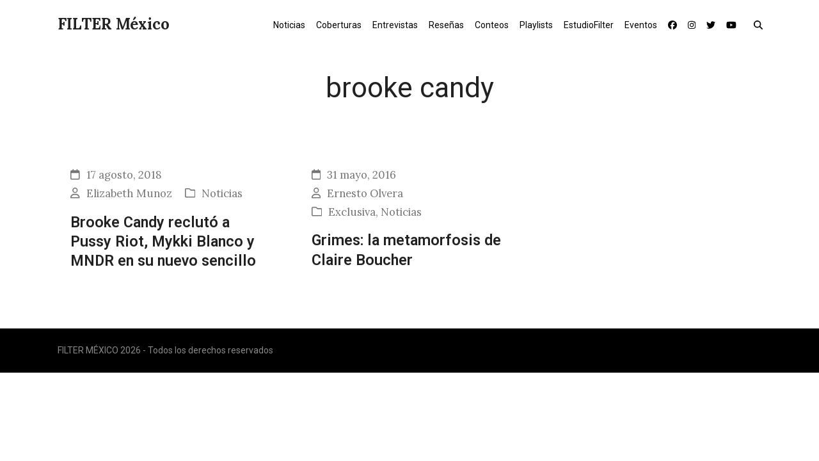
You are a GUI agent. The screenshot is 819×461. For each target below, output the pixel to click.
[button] (761, 24)
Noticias (222, 193)
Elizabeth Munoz (129, 193)
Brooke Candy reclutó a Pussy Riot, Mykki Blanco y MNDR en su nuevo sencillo (163, 241)
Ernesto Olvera (365, 193)
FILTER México (114, 24)
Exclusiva (352, 212)
